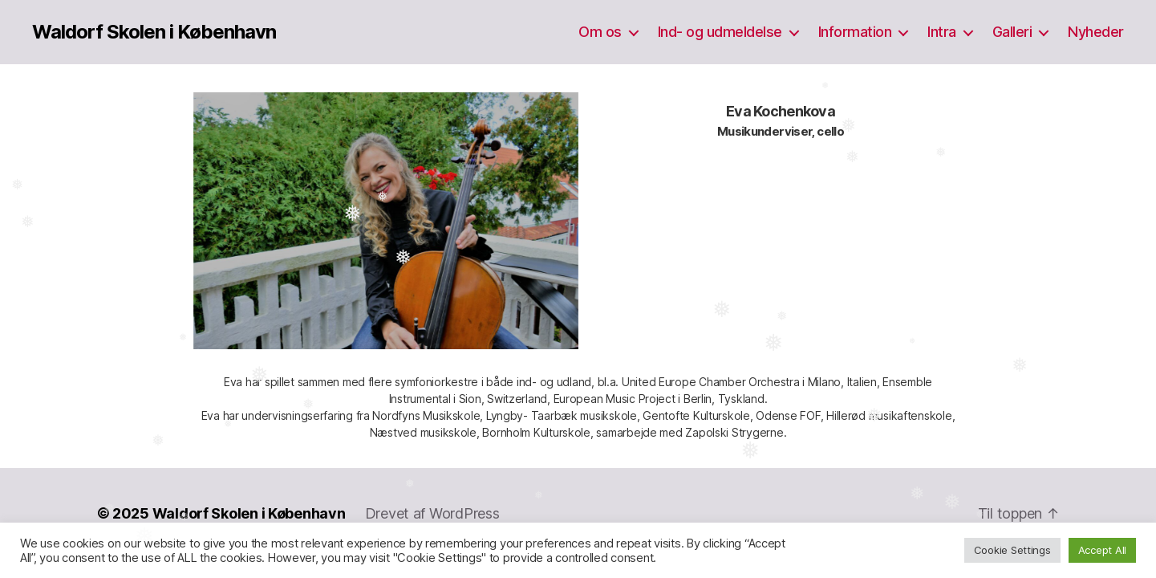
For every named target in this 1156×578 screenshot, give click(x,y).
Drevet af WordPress (432, 513)
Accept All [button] (1102, 549)
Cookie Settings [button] (1012, 549)
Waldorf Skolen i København (154, 32)
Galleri (1012, 31)
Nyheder (1096, 31)
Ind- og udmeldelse (720, 31)
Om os (600, 31)
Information (855, 31)
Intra (941, 31)
